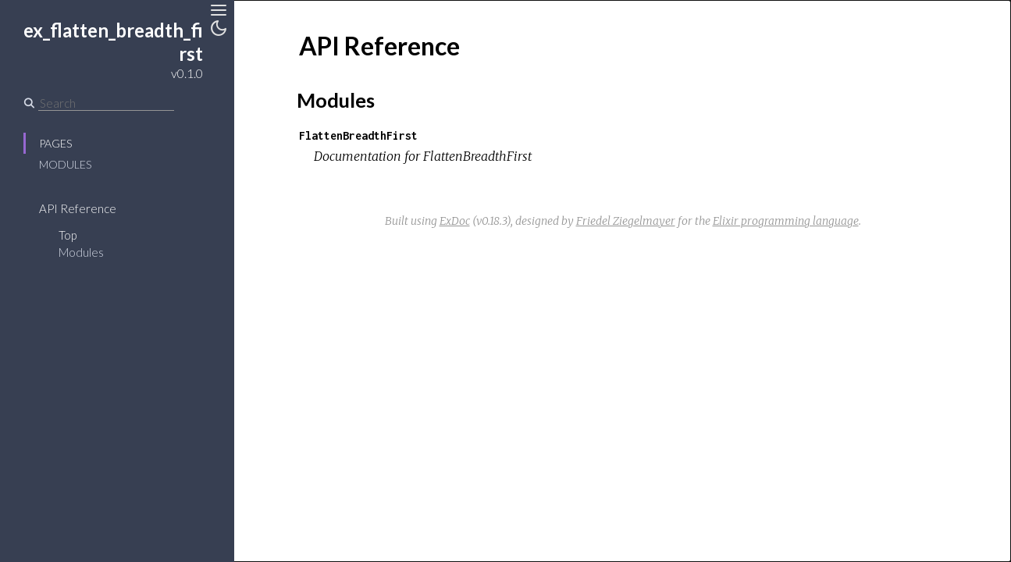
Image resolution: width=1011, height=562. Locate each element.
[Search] (106, 103)
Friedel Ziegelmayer (625, 221)
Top (68, 235)
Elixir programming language (786, 221)
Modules (65, 164)
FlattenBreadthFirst (358, 135)
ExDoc (455, 221)
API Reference (77, 208)
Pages (55, 143)
